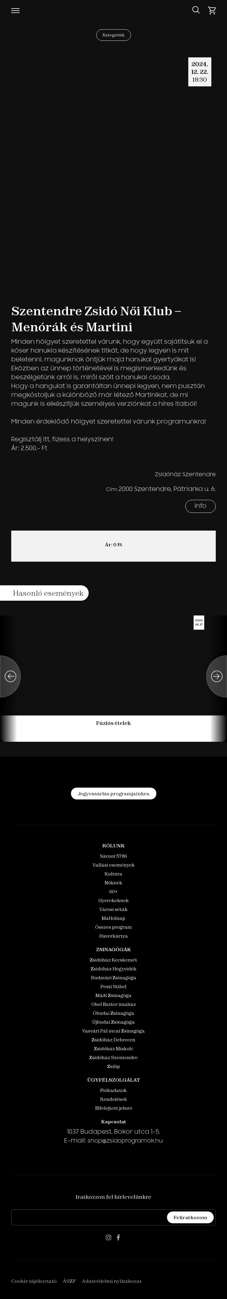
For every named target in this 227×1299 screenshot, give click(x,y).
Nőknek (113, 883)
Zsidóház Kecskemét (113, 960)
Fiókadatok (113, 1090)
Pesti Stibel (113, 986)
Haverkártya (113, 936)
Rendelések (113, 1099)
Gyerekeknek (113, 900)
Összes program (113, 927)
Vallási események (114, 865)
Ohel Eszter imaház (113, 1004)
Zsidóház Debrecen (113, 1040)
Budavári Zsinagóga (113, 977)
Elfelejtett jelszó (113, 1108)
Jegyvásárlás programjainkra (113, 793)
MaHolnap (113, 918)
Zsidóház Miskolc (113, 1048)
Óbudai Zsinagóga (113, 1013)
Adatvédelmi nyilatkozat (112, 1281)
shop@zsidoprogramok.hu (125, 1141)
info (200, 506)
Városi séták (113, 909)
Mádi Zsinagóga (113, 995)
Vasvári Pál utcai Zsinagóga (113, 1031)
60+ (113, 891)
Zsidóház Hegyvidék (114, 969)
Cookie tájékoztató (34, 1281)
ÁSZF (69, 1281)
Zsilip (113, 1066)
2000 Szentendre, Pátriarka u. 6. (167, 489)
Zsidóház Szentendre (113, 1057)
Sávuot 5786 (113, 856)
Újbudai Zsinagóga (113, 1022)
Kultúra (113, 874)
